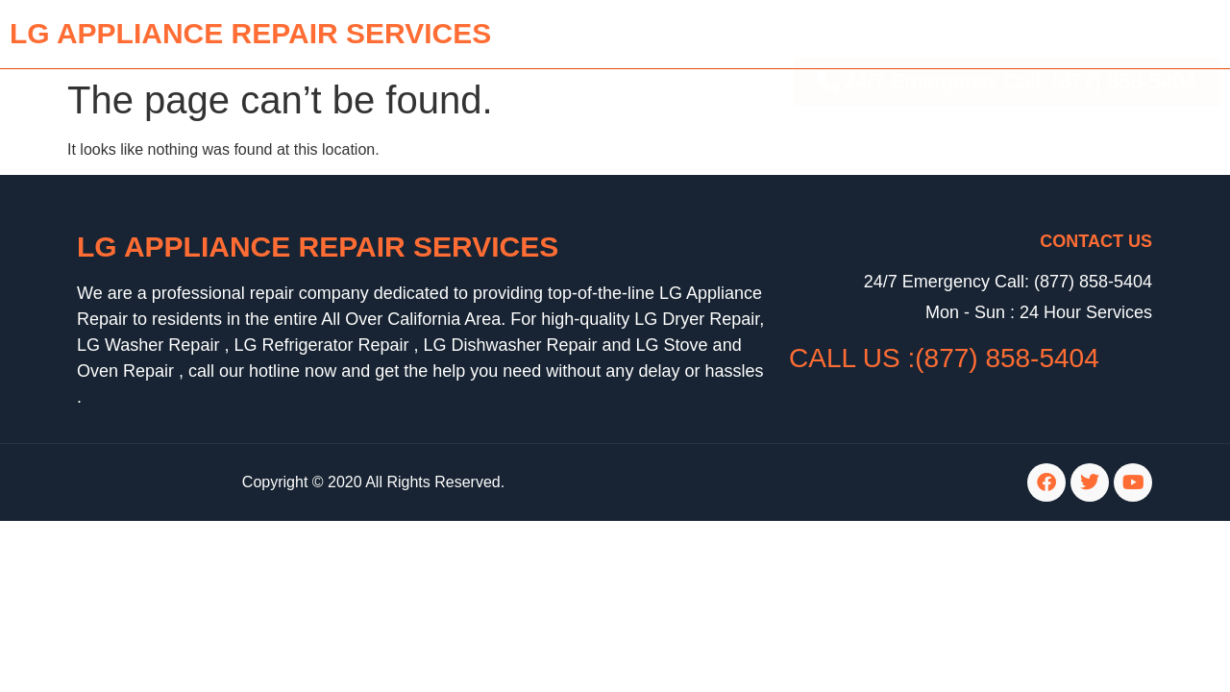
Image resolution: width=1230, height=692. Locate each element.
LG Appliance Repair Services (317, 246)
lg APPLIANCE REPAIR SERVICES (250, 33)
